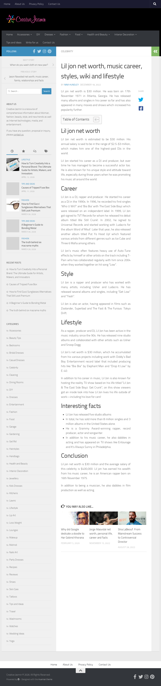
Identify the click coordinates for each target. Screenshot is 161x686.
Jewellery (13, 478)
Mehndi (13, 544)
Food (77, 34)
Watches (13, 626)
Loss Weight (15, 522)
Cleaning (13, 375)
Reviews (13, 574)
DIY (38, 34)
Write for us (32, 42)
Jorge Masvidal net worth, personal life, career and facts (101, 533)
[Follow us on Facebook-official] (34, 51)
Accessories (23, 34)
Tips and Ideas (13, 42)
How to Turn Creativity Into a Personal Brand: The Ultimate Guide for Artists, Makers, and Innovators (26, 273)
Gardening (14, 434)
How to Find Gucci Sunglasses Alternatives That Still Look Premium (36, 207)
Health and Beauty (97, 34)
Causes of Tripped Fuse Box (35, 187)
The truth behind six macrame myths (27, 310)
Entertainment (16, 404)
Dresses (49, 34)
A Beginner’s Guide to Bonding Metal (27, 303)
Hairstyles (14, 448)
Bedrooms (14, 345)
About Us (20, 3)
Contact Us (54, 3)
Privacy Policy (36, 3)
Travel (12, 611)
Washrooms (15, 618)
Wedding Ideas (16, 633)
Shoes (12, 581)
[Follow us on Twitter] (39, 51)
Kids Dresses (15, 485)
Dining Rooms (16, 382)
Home (7, 3)
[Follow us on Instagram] (44, 51)
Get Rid (13, 441)
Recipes (13, 567)
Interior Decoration (124, 34)
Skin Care (13, 589)
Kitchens (13, 493)
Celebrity (67, 51)
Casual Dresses (17, 360)
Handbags (14, 456)
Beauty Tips (15, 338)
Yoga (11, 641)
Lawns (12, 500)
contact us (18, 134)
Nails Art (13, 552)
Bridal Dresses (16, 352)
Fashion (64, 34)
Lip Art (12, 515)
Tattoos (13, 596)
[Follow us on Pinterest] (49, 51)
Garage (12, 426)
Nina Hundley (71, 84)
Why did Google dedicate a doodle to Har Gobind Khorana (72, 533)
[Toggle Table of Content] (94, 119)
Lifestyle (26, 160)
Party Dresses (16, 559)
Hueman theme (45, 679)
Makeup (13, 537)
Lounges (13, 530)
